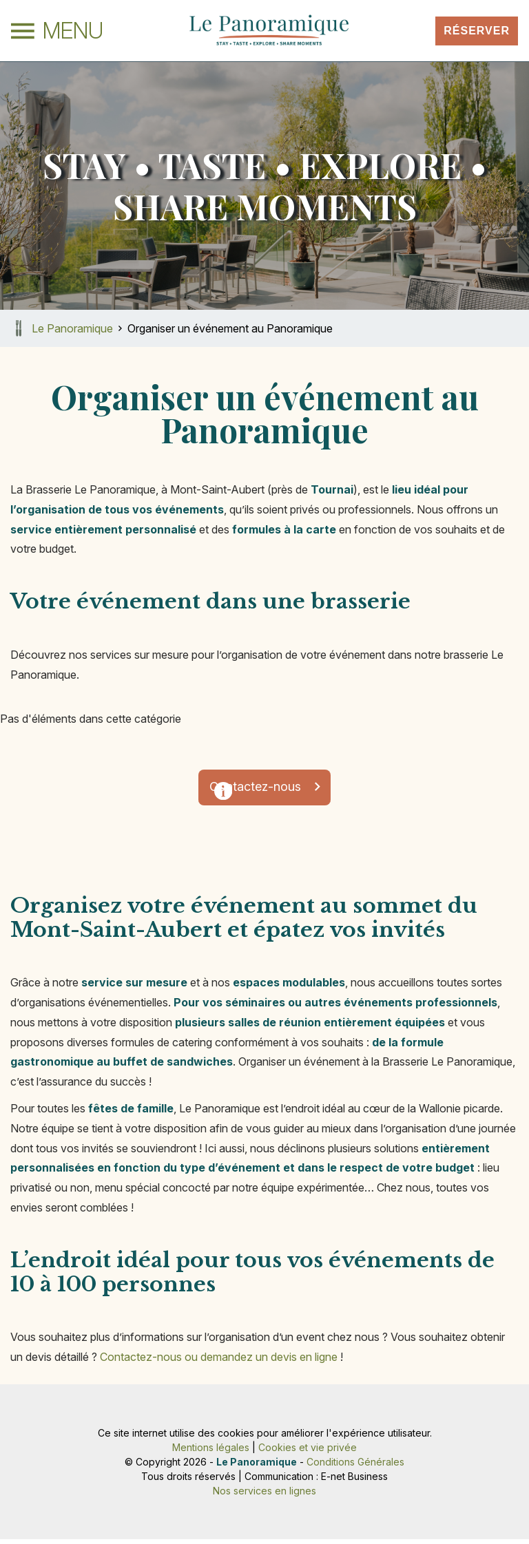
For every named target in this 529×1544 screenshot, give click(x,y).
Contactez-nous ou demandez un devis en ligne (219, 1361)
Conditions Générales (355, 1466)
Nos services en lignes (264, 1495)
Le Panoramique (72, 328)
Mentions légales (210, 1452)
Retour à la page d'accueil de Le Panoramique (18, 328)
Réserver (477, 30)
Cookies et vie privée (307, 1452)
